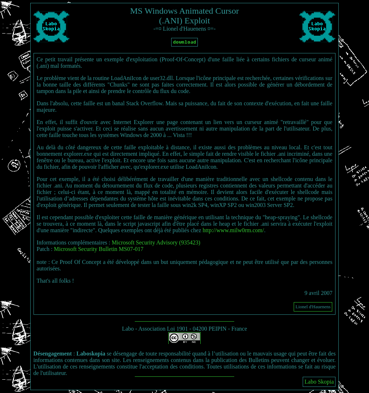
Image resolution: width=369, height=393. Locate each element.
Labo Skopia (319, 382)
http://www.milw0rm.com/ (233, 230)
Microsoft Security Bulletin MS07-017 (98, 249)
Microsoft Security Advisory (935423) (156, 242)
